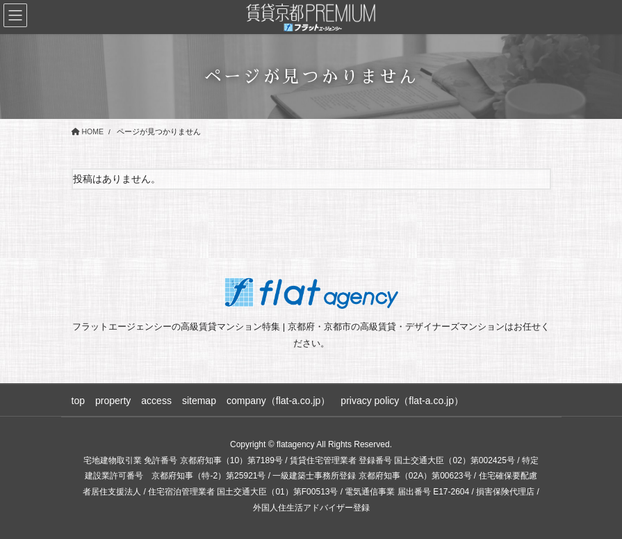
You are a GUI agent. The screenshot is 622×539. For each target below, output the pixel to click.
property (113, 400)
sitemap (199, 400)
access (156, 400)
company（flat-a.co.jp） (278, 400)
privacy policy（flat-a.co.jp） (402, 400)
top (78, 400)
